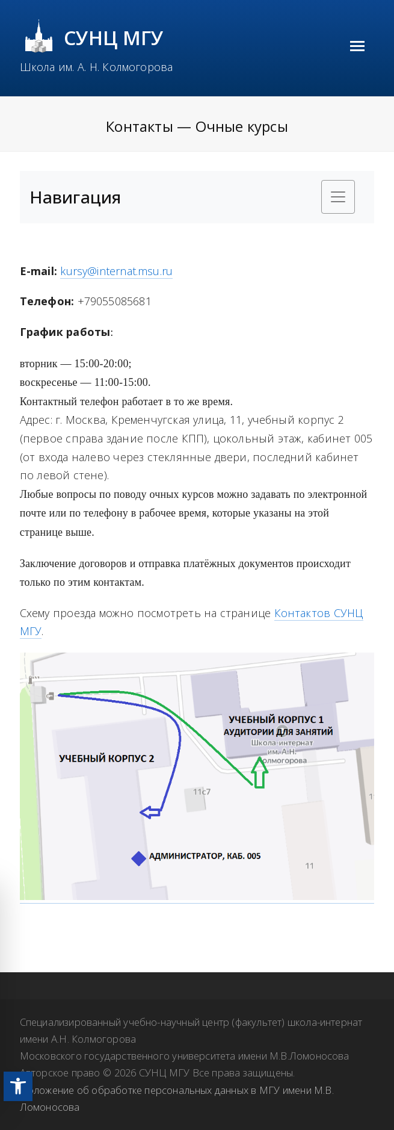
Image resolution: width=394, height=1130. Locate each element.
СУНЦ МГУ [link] (114, 38)
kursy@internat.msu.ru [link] (116, 271)
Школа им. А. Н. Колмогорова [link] (96, 67)
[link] (18, 1086)
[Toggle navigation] (338, 197)
